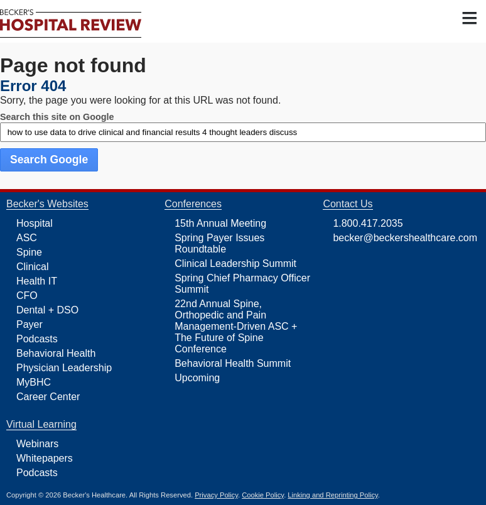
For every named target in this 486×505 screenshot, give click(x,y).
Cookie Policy (263, 495)
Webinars (37, 443)
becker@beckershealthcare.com (405, 237)
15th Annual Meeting (220, 223)
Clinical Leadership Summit (235, 263)
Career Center (48, 396)
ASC (26, 237)
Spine (29, 252)
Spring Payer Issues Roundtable (219, 243)
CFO (27, 295)
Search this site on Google (57, 117)
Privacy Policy (216, 495)
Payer (29, 324)
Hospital (34, 223)
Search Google (49, 159)
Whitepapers (44, 458)
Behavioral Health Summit (233, 363)
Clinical (32, 266)
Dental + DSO (47, 310)
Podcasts (37, 339)
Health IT (36, 281)
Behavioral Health (55, 353)
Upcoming (197, 377)
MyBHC (33, 382)
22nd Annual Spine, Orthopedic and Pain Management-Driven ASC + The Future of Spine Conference (236, 326)
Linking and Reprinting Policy (332, 495)
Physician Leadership (64, 367)
